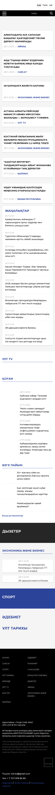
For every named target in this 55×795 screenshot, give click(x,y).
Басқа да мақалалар (12, 516)
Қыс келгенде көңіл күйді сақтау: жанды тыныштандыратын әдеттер (32, 491)
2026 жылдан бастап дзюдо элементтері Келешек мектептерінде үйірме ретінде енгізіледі (27, 286)
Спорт (5, 669)
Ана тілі (6, 693)
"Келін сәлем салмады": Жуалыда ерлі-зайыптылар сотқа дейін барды (34, 411)
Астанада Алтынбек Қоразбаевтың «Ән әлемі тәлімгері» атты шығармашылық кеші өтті (26, 253)
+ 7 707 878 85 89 (16, 778)
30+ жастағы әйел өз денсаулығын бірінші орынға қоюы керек (33, 475)
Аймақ (22, 46)
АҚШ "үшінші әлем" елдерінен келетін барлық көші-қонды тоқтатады (24, 63)
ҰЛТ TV (22, 122)
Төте (45, 5)
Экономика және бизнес (34, 97)
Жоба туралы (21, 783)
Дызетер (32, 681)
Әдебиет (32, 658)
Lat (50, 5)
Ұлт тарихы (8, 675)
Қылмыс (22, 173)
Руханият (32, 663)
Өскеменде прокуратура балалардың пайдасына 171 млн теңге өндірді (32, 567)
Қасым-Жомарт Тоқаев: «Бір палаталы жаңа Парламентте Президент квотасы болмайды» (27, 269)
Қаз (39, 5)
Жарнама (7, 783)
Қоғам (5, 658)
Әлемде (6, 681)
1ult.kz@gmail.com (20, 773)
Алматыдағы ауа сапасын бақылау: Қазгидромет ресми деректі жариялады (24, 38)
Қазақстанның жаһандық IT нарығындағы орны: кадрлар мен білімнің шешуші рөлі (23, 222)
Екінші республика (29, 199)
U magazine (33, 669)
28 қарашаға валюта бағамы (24, 85)
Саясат (22, 72)
